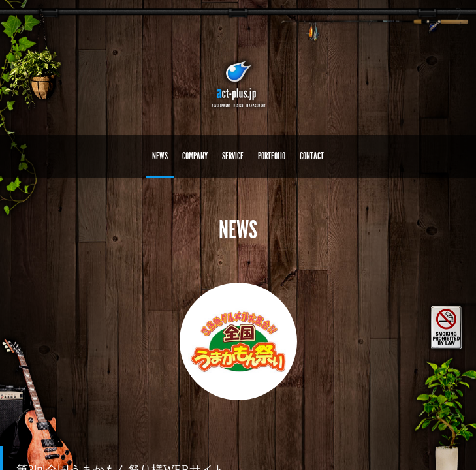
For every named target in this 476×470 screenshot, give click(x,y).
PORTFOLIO (271, 156)
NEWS (160, 156)
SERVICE (233, 156)
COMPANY (195, 156)
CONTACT (312, 156)
